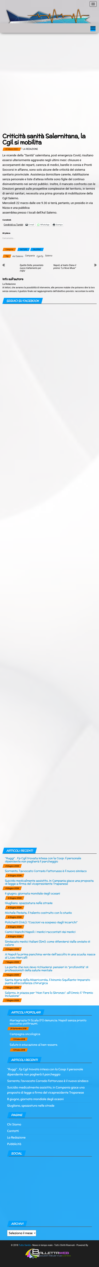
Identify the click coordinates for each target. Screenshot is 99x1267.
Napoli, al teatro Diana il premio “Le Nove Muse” (64, 266)
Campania (30, 255)
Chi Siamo (14, 1124)
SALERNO (37, 249)
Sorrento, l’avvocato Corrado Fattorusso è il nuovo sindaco (46, 871)
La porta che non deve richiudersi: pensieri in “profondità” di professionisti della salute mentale (46, 968)
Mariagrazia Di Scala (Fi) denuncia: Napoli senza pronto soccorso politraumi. (48, 1021)
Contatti (13, 1131)
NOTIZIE (23, 249)
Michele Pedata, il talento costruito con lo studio (38, 913)
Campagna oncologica (25, 1034)
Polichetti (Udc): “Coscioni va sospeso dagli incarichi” (41, 922)
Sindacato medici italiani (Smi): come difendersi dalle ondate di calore (47, 943)
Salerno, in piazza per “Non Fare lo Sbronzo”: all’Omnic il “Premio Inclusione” (49, 994)
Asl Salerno (17, 256)
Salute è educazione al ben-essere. (34, 1045)
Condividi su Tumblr (13, 224)
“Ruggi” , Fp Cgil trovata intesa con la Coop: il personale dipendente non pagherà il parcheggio (43, 859)
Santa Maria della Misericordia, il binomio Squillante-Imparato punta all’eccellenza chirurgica (47, 981)
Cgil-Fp (40, 256)
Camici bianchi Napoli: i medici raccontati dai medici (40, 932)
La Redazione (30, 149)
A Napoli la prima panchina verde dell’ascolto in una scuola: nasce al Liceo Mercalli (50, 955)
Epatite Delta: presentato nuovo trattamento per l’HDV (31, 268)
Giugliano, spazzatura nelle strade (29, 903)
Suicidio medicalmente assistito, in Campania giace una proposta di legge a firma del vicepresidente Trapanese (49, 882)
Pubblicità (14, 1144)
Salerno (48, 255)
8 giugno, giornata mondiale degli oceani (32, 893)
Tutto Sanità (25, 1245)
